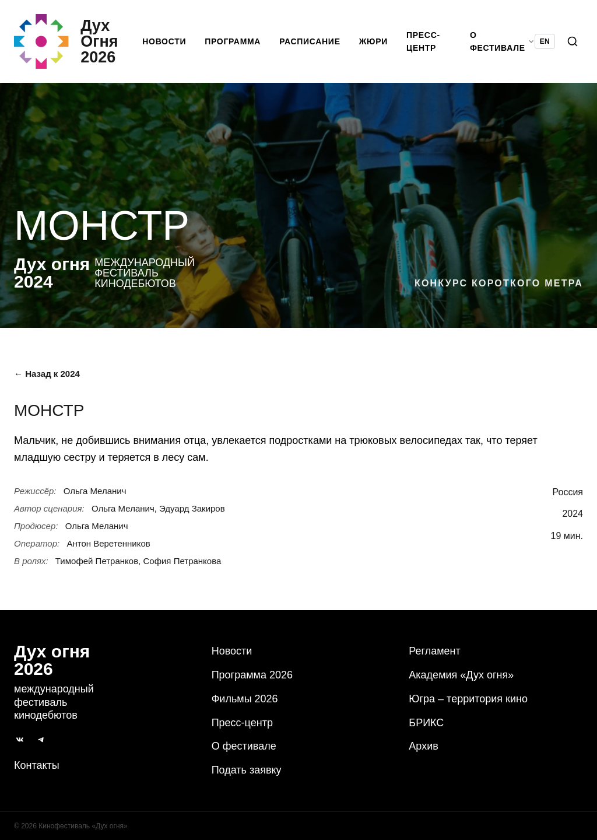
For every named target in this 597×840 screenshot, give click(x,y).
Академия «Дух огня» (461, 675)
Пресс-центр (427, 44)
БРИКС (426, 723)
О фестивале (244, 746)
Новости (168, 44)
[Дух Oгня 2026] (80, 44)
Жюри (377, 44)
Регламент (434, 651)
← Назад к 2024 (47, 379)
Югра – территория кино (468, 699)
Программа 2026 (252, 675)
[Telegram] (41, 740)
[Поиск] (572, 44)
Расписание (314, 44)
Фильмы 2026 (245, 699)
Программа (237, 44)
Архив (423, 746)
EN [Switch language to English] (545, 44)
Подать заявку (247, 770)
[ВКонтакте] (20, 740)
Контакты (36, 765)
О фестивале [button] (502, 44)
